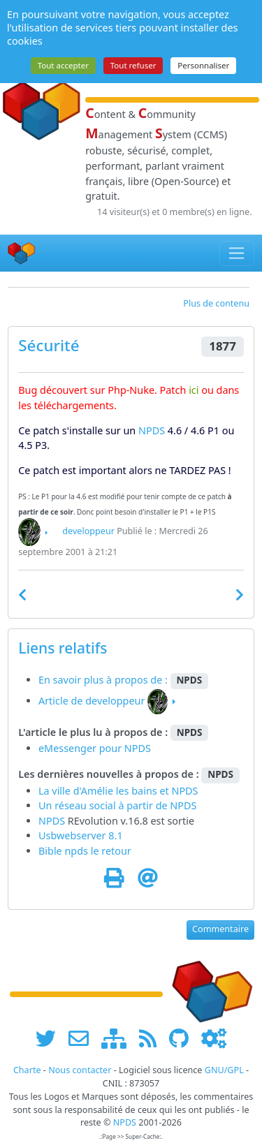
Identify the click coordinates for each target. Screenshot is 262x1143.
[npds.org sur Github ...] (183, 1038)
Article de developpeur (91, 700)
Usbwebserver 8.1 (80, 835)
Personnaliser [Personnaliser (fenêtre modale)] (203, 65)
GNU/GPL (224, 1070)
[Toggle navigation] (237, 253)
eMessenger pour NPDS (94, 748)
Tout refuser (133, 65)
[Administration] (213, 1038)
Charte (27, 1070)
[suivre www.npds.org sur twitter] (51, 1038)
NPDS (151, 430)
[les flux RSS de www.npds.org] (152, 1038)
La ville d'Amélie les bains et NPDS (118, 790)
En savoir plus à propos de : (104, 679)
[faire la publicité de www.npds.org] (83, 1038)
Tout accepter (63, 65)
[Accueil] (22, 253)
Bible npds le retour (84, 850)
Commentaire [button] (220, 929)
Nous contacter (79, 1070)
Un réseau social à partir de (104, 805)
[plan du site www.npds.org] (118, 1038)
